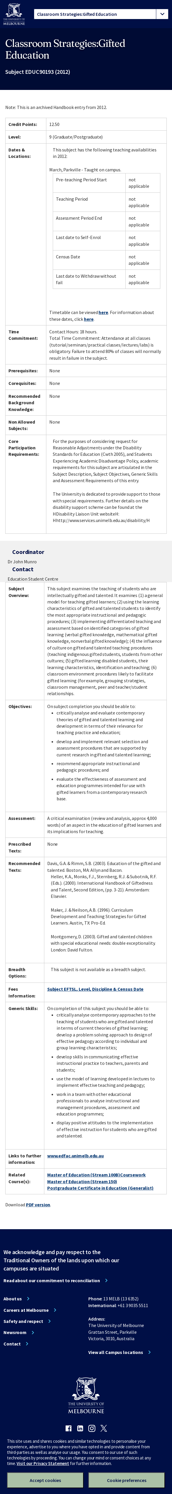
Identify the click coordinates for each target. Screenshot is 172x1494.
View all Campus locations (115, 1352)
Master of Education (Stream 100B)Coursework (96, 1175)
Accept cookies (45, 1480)
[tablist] (101, 14)
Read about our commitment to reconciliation (51, 1280)
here (103, 312)
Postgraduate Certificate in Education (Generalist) (100, 1188)
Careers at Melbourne (26, 1310)
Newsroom (15, 1332)
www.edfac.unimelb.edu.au (75, 1156)
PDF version (38, 1205)
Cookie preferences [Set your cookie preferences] (126, 1480)
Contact (12, 1344)
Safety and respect (23, 1321)
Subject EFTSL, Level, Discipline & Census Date (95, 989)
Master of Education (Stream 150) (82, 1181)
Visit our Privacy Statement (43, 1463)
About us (12, 1299)
